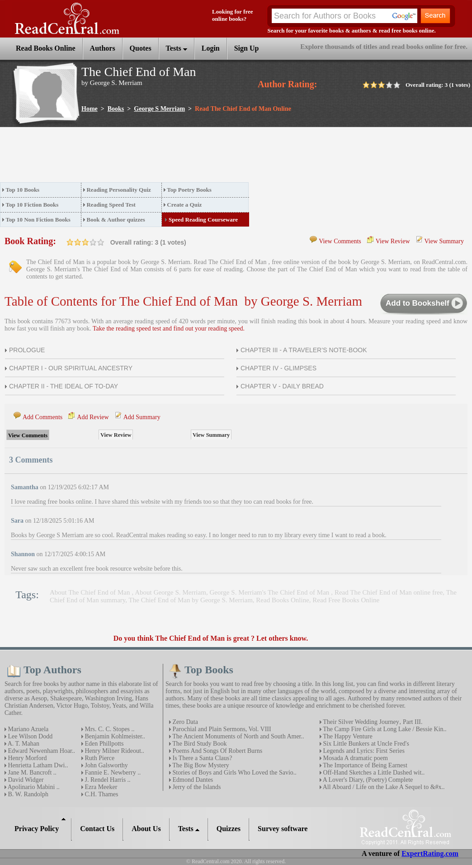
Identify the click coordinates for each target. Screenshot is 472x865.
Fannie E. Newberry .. (112, 772)
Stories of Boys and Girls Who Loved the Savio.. (234, 772)
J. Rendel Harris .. (107, 779)
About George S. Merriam (170, 592)
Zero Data (184, 721)
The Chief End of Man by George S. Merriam (191, 600)
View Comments (340, 241)
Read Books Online (282, 600)
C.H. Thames (100, 794)
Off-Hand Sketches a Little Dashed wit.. (373, 772)
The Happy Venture (347, 736)
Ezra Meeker (100, 787)
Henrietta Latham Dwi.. (37, 765)
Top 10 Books (23, 189)
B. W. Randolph (27, 794)
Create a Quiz (184, 204)
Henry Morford (26, 758)
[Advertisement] (164, 157)
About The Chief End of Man (91, 592)
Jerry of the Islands (196, 787)
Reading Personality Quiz (118, 189)
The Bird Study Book (199, 743)
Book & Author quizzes (115, 219)
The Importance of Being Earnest (364, 765)
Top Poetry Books (189, 189)
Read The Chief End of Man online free (389, 592)
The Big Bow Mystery (200, 765)
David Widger (24, 779)
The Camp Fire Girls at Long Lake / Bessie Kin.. (384, 729)
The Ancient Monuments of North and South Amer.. (237, 736)
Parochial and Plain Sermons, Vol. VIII (221, 729)
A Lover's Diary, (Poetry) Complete (367, 779)
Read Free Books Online (345, 600)
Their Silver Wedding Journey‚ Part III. (371, 721)
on (70, 242)
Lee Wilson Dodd (29, 736)
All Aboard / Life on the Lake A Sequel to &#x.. (383, 787)
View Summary (444, 241)
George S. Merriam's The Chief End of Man (270, 592)
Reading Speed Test (110, 204)
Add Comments (42, 417)
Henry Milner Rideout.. (113, 750)
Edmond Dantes (192, 779)
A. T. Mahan (22, 743)
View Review (393, 241)
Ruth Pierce (98, 758)
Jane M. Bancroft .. (31, 772)
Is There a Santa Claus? (201, 758)
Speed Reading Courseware (203, 219)
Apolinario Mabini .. (33, 787)
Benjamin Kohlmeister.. (114, 736)
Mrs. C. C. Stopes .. (109, 729)
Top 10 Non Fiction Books (38, 219)
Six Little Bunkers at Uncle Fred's (365, 743)
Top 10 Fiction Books (32, 204)
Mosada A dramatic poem (354, 758)
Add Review (93, 417)
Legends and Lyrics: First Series (363, 750)
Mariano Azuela (27, 729)
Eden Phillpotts (103, 743)
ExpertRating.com (429, 853)
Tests (176, 48)
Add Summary (141, 417)
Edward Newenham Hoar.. (40, 750)
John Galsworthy (105, 765)
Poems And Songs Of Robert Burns (216, 750)
